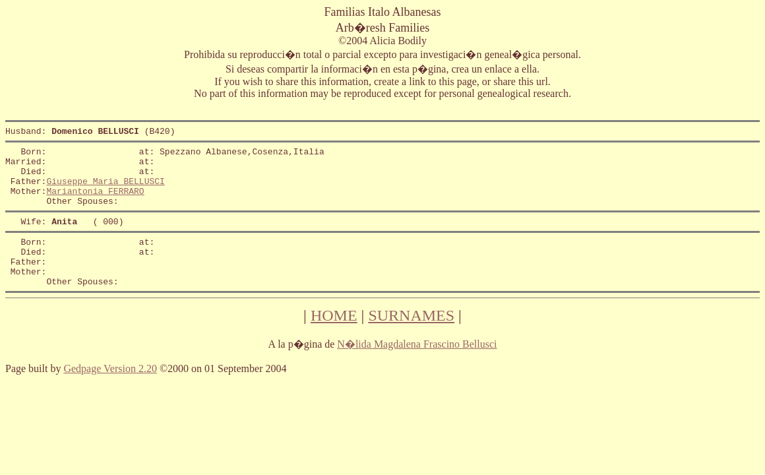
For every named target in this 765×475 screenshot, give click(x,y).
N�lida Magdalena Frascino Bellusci (417, 369)
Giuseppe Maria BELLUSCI (105, 191)
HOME (334, 341)
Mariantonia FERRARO (95, 202)
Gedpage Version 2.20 (109, 394)
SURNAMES (411, 341)
